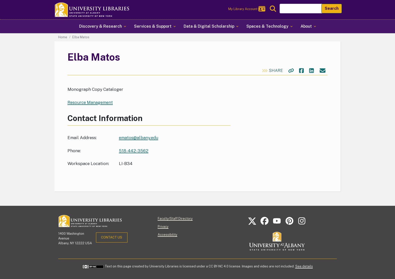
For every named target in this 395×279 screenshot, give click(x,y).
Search (332, 8)
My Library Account (246, 9)
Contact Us (111, 237)
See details (304, 266)
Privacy (163, 226)
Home (62, 37)
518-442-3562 (133, 150)
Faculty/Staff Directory (175, 218)
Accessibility (167, 234)
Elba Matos (80, 37)
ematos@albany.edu (138, 137)
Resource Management (90, 102)
